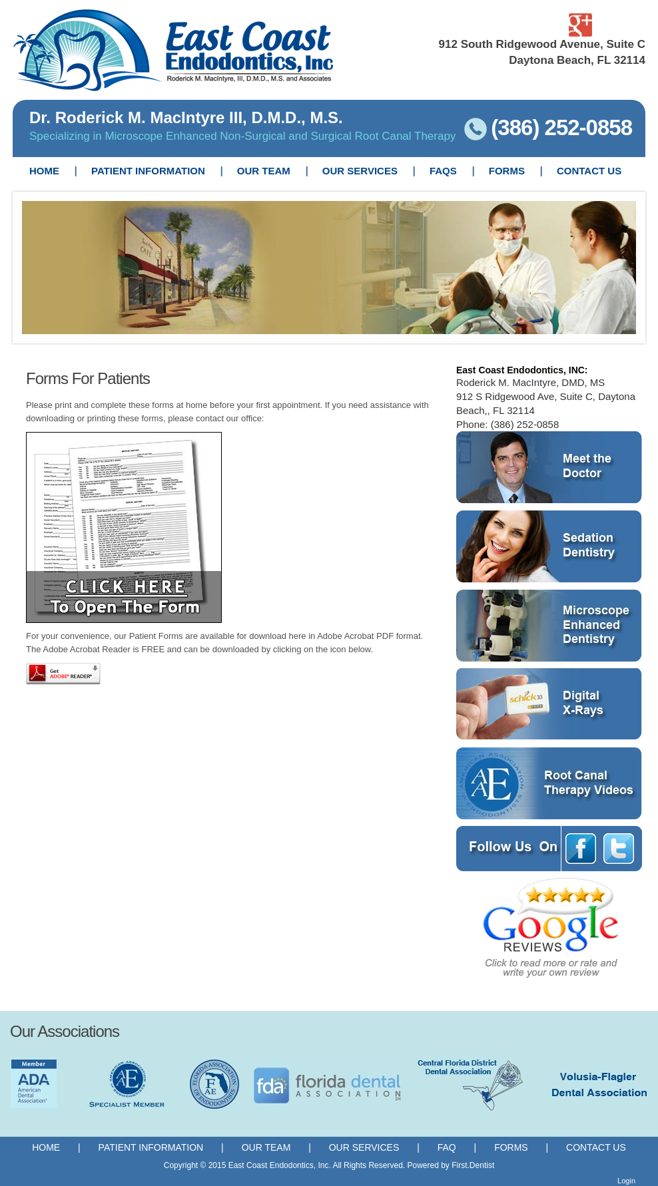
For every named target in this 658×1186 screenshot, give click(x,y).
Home (46, 1147)
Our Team (266, 1147)
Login (626, 1181)
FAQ (448, 1147)
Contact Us (596, 1147)
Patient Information (151, 1147)
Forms (511, 1147)
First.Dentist (473, 1165)
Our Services (364, 1147)
